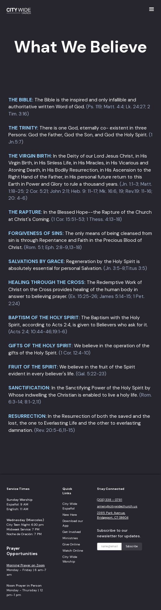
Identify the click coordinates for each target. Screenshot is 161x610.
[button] (151, 9)
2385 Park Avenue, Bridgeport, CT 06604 (112, 515)
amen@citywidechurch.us (117, 506)
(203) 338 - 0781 (109, 500)
